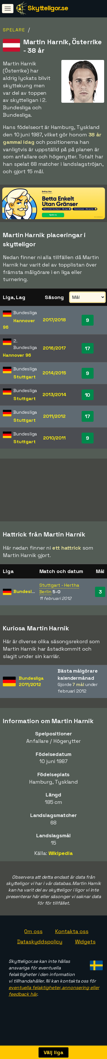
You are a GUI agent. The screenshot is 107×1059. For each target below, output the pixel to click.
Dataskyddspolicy (39, 941)
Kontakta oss (71, 931)
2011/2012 (54, 416)
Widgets (85, 941)
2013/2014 (54, 395)
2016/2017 (54, 348)
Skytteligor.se (48, 7)
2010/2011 (54, 438)
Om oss (33, 931)
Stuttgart (24, 377)
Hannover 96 (17, 355)
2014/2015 (54, 373)
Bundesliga (25, 591)
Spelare (14, 30)
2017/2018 (54, 320)
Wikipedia (61, 853)
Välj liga (53, 1052)
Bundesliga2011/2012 (31, 681)
